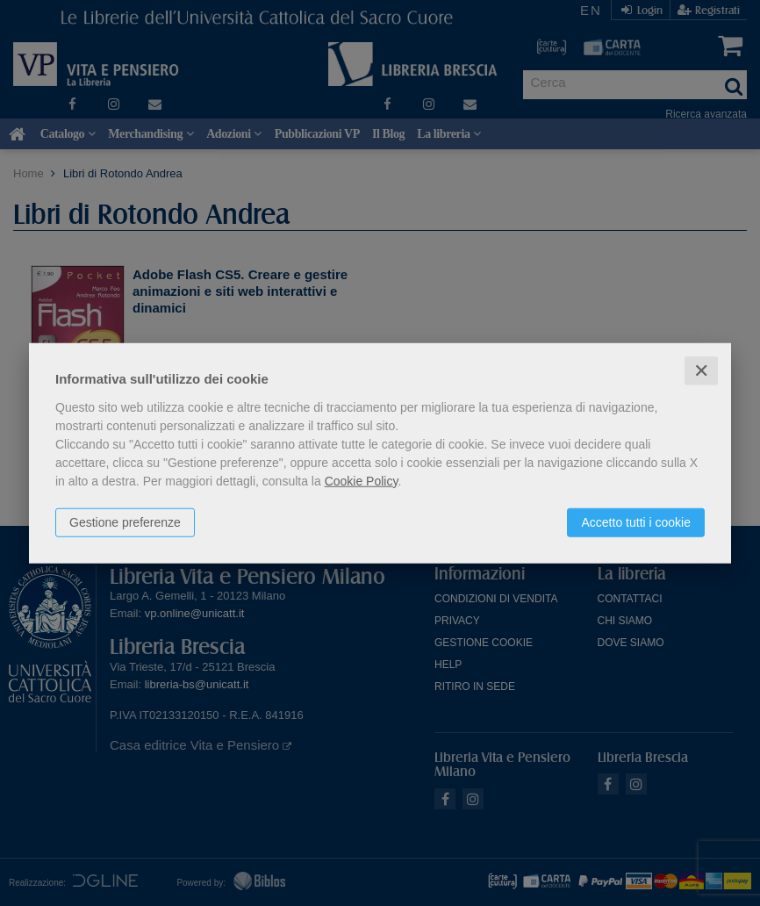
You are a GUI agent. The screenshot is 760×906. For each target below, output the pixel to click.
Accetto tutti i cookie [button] (636, 521)
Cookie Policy (361, 480)
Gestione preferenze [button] (125, 521)
